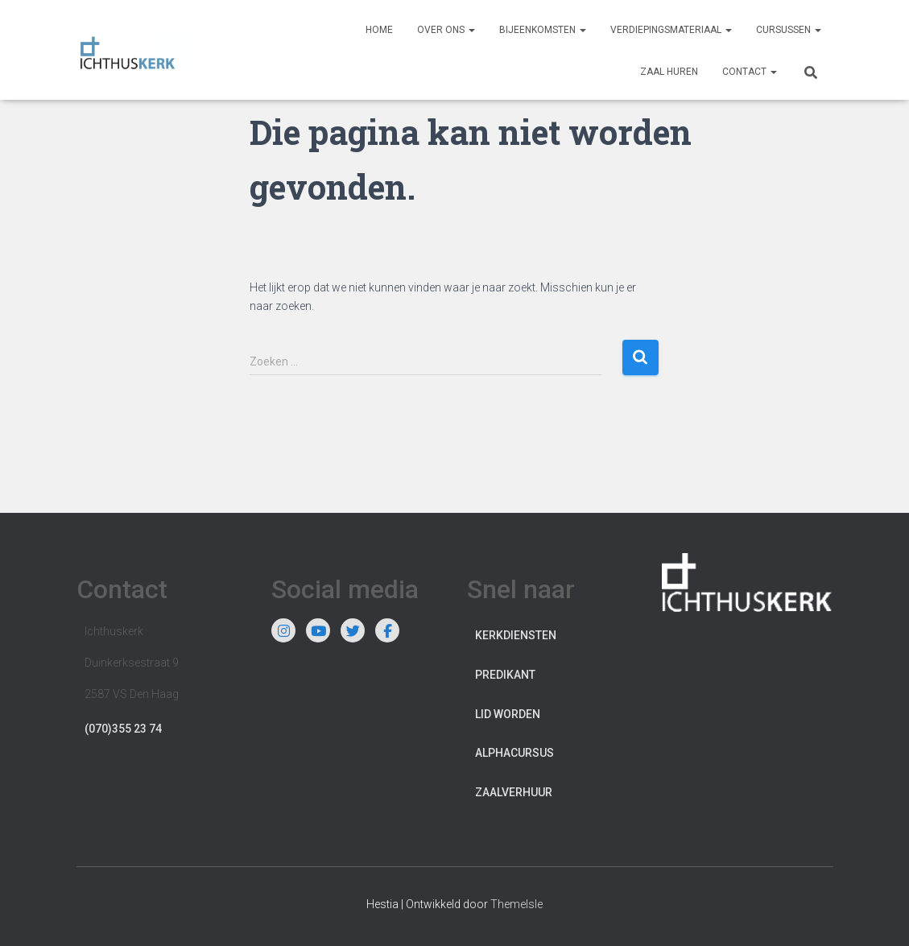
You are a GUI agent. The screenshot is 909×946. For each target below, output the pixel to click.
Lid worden (507, 714)
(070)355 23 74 (123, 728)
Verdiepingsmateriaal (671, 29)
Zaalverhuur (513, 792)
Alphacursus (514, 752)
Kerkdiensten (515, 635)
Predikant (505, 674)
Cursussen (788, 29)
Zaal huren (669, 71)
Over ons (446, 29)
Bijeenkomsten (542, 29)
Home (379, 29)
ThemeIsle (516, 904)
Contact (749, 71)
